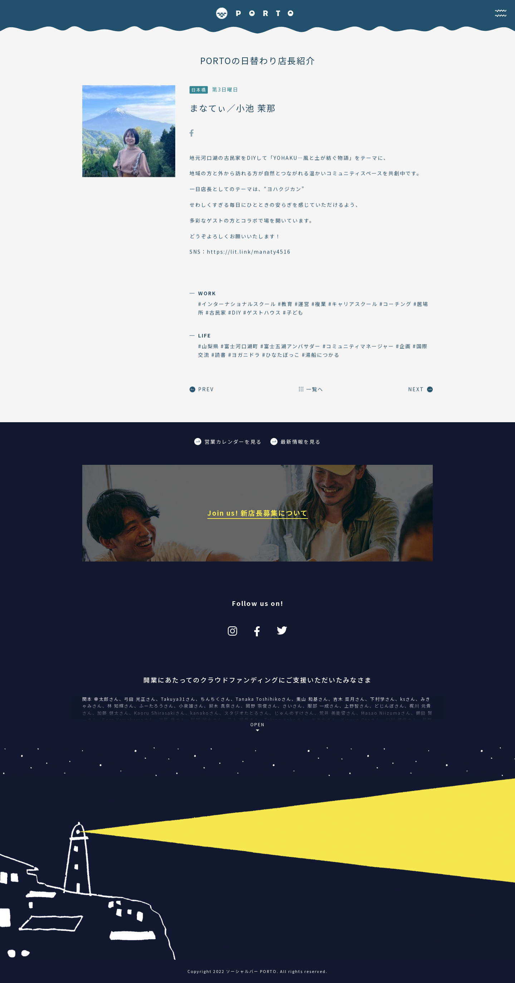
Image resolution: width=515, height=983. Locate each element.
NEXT (420, 389)
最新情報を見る (295, 441)
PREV (202, 389)
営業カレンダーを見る (228, 441)
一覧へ (311, 389)
